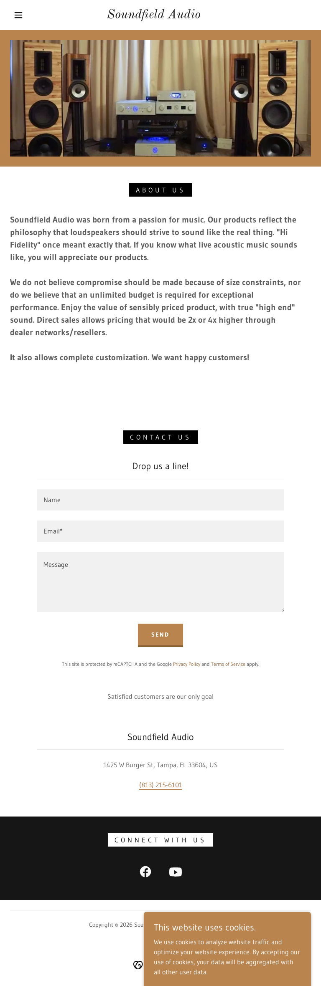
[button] (18, 15)
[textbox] (160, 500)
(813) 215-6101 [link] (160, 785)
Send (160, 634)
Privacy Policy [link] (186, 664)
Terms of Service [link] (228, 664)
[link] (154, 16)
